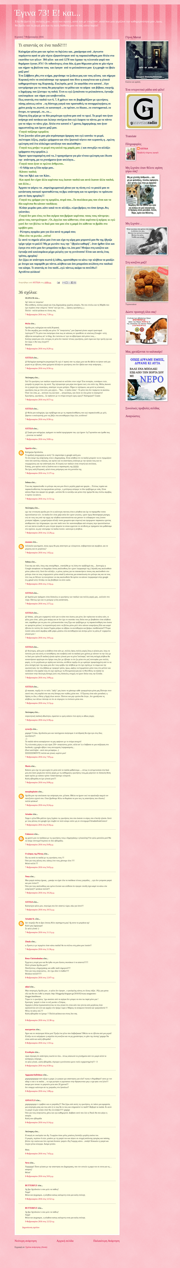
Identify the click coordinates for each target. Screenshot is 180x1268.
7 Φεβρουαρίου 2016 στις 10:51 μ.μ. (40, 910)
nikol (27, 987)
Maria (28, 766)
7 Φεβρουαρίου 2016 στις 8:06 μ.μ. (39, 782)
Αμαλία (28, 448)
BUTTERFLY (31, 1185)
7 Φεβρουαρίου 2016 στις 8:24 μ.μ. (39, 805)
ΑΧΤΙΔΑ (29, 358)
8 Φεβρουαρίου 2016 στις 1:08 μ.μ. (39, 1091)
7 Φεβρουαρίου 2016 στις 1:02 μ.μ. (39, 553)
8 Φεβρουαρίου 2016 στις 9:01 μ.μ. (39, 1176)
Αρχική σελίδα (65, 1240)
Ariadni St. (30, 919)
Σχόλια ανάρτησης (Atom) (36, 1247)
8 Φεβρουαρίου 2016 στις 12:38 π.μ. (40, 1020)
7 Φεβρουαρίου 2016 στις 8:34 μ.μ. (39, 825)
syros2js (28, 729)
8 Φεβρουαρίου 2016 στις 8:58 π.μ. (39, 1066)
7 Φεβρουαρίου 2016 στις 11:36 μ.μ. (40, 949)
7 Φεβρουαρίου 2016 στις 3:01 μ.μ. (39, 638)
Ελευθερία (29, 1052)
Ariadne (28, 814)
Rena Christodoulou (34, 958)
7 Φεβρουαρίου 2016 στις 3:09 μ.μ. (39, 678)
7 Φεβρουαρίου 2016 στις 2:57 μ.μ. (39, 604)
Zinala (28, 941)
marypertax (30, 1029)
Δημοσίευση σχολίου (30, 1227)
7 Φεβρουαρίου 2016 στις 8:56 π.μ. (39, 368)
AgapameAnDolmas (34, 1075)
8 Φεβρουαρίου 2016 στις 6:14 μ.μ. (39, 1122)
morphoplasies (31, 792)
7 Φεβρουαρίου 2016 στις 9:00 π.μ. (39, 439)
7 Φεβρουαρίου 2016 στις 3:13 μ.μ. (39, 703)
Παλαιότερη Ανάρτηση (106, 1240)
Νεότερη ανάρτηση (26, 1240)
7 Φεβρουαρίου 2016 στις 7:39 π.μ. (39, 314)
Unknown (29, 834)
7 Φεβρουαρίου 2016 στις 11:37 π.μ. (40, 473)
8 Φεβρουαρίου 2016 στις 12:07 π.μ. (40, 978)
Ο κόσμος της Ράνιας (34, 854)
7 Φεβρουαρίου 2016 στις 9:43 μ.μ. (39, 867)
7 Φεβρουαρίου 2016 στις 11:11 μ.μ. (40, 932)
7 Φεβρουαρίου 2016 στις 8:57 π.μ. (39, 400)
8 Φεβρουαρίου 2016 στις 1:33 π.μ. (39, 1043)
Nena (27, 876)
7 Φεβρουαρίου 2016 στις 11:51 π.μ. (40, 499)
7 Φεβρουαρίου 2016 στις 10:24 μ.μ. (40, 893)
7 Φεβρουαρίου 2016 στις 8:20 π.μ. (39, 349)
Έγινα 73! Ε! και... (48, 13)
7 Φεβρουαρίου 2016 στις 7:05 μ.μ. (39, 757)
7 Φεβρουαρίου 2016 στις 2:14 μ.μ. (39, 584)
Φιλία (27, 323)
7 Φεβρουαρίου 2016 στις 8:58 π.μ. (39, 419)
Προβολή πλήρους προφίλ (147, 153)
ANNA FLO (30, 1100)
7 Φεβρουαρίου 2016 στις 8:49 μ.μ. (39, 845)
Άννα (27, 1163)
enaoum (28, 542)
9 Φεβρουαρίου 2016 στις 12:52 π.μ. (40, 1199)
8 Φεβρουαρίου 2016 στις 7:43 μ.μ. (39, 1153)
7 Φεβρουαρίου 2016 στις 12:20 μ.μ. (40, 533)
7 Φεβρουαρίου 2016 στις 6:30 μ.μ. (39, 720)
